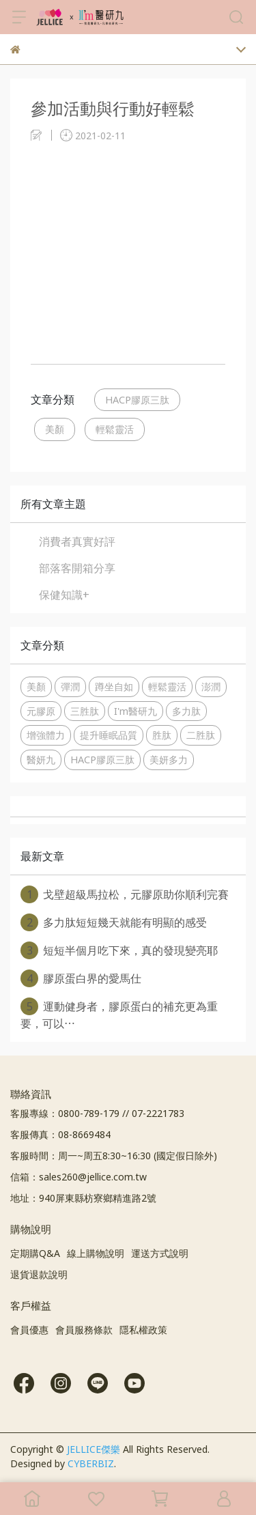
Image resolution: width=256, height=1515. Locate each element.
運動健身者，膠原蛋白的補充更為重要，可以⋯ (119, 1014)
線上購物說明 (95, 1253)
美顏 (54, 429)
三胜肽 (84, 711)
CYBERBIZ (91, 1463)
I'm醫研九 (135, 711)
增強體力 (46, 734)
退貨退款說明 (39, 1274)
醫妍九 (41, 759)
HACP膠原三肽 (137, 399)
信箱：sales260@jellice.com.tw (78, 1176)
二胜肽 (200, 734)
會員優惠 (29, 1329)
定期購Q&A (35, 1253)
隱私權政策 (143, 1329)
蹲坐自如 (114, 686)
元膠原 (41, 711)
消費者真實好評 (77, 541)
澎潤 (211, 686)
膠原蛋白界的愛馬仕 (80, 978)
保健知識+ (64, 594)
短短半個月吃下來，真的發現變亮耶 (119, 950)
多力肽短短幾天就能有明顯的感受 (113, 922)
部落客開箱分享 (77, 568)
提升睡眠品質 (108, 734)
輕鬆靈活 (115, 429)
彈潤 (70, 686)
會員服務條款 (84, 1329)
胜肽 (161, 734)
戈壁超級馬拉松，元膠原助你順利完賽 (124, 894)
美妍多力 (169, 759)
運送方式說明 (159, 1253)
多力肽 (186, 711)
